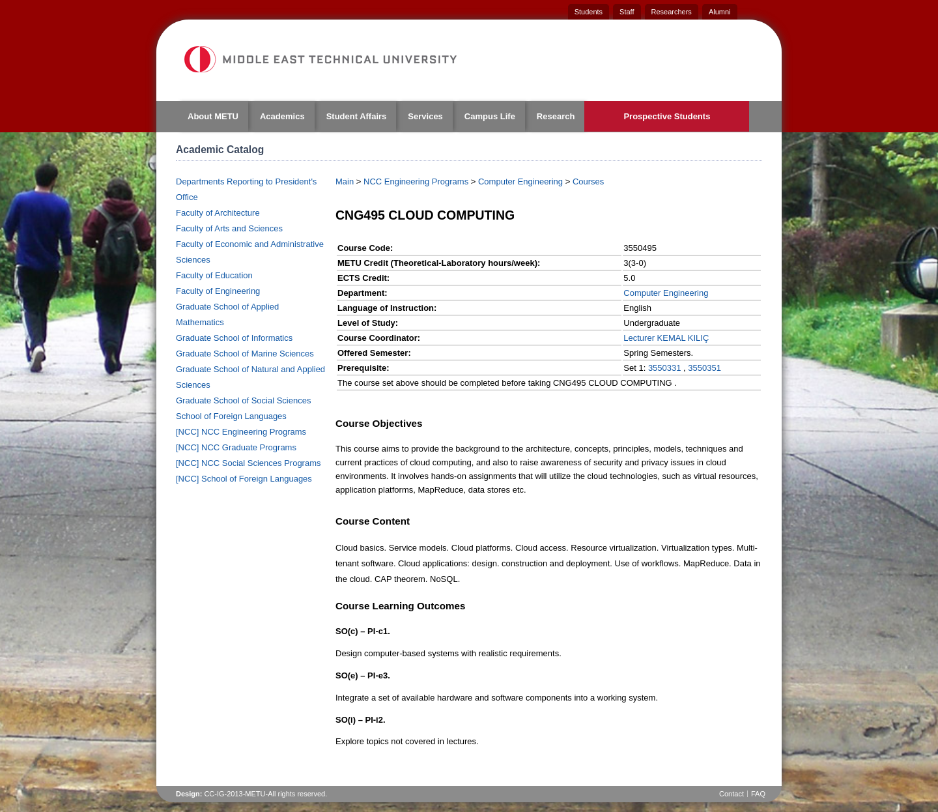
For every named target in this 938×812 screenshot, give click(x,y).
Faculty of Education (214, 275)
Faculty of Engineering (218, 291)
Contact (731, 793)
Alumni (720, 12)
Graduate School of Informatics (234, 338)
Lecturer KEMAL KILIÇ (666, 338)
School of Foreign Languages (231, 416)
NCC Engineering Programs (415, 181)
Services (425, 116)
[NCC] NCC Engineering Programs (241, 432)
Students (589, 12)
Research (556, 116)
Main (344, 181)
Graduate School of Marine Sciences (245, 353)
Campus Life (489, 116)
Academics (282, 116)
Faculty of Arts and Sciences (229, 228)
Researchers (671, 12)
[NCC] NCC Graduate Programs (236, 447)
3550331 (664, 368)
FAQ (758, 793)
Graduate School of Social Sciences (243, 400)
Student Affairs (356, 116)
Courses (588, 181)
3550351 (704, 368)
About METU (213, 116)
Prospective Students (666, 116)
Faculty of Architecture (218, 213)
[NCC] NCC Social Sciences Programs (248, 463)
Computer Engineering (520, 181)
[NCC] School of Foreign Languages (244, 479)
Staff (626, 12)
